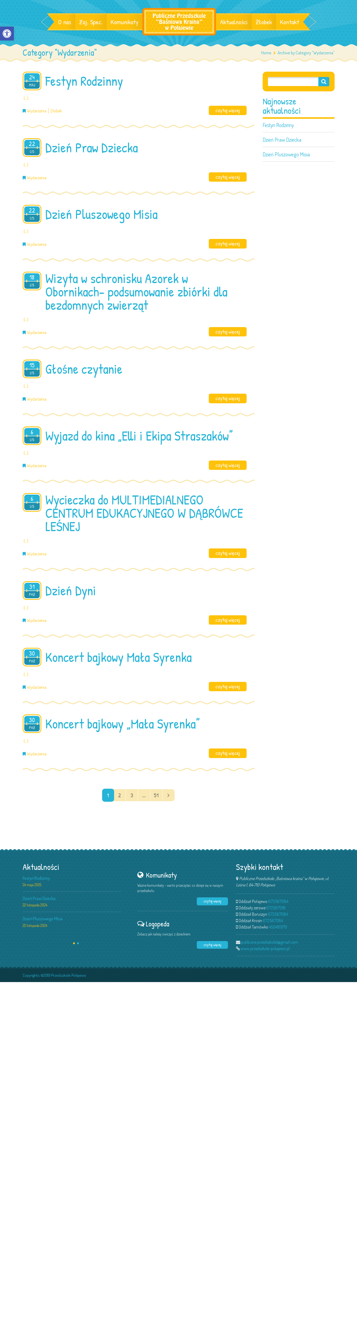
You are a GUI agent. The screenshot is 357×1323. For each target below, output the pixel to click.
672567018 (276, 907)
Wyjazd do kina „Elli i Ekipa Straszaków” (139, 435)
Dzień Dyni (70, 590)
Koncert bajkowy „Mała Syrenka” (122, 723)
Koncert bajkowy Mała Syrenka (118, 657)
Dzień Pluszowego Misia (286, 154)
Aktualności (234, 21)
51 (156, 795)
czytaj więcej (227, 110)
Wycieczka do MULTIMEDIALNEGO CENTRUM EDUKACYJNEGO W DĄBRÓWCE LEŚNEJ (144, 513)
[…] (26, 98)
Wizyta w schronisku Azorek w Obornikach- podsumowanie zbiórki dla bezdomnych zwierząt (136, 292)
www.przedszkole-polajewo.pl (265, 948)
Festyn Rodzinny (278, 124)
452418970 (278, 927)
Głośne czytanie (83, 369)
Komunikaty (124, 21)
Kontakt (289, 21)
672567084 (278, 901)
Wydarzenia (36, 110)
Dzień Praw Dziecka (282, 139)
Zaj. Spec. (91, 21)
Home (266, 52)
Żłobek (264, 21)
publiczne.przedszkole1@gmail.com (269, 942)
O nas (64, 21)
